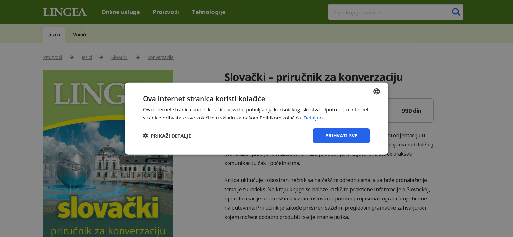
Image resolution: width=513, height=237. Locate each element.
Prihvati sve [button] (341, 135)
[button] (167, 136)
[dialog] (256, 118)
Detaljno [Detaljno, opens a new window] (313, 117)
